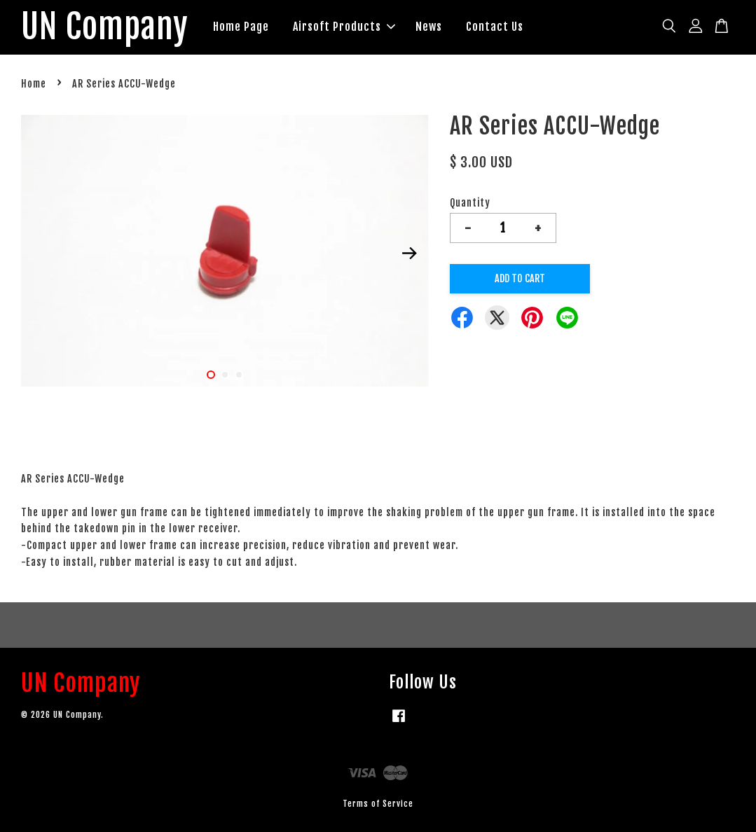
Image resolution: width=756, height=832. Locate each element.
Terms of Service (378, 803)
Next (409, 253)
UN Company (104, 27)
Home (33, 84)
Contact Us (494, 27)
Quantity (470, 203)
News (428, 27)
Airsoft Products (344, 27)
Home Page (241, 27)
